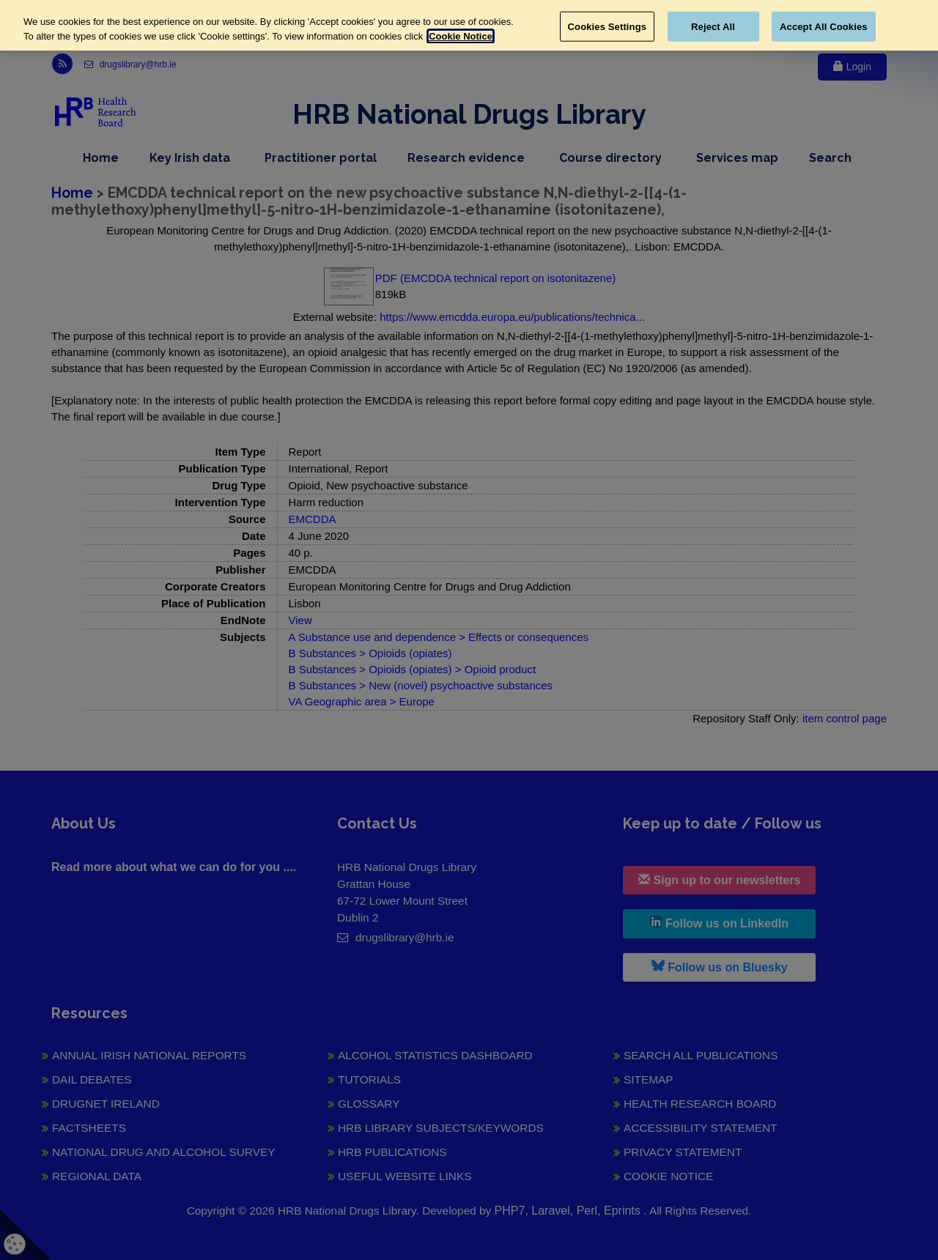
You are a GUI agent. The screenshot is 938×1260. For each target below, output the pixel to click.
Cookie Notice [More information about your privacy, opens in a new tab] (460, 36)
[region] (469, 25)
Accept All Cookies (824, 26)
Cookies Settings (607, 26)
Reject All (713, 26)
